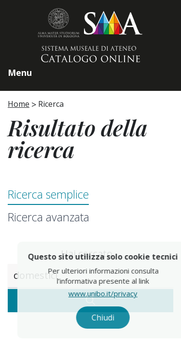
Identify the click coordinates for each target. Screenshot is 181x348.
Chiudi (112, 317)
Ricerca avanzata (48, 217)
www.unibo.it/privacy (112, 293)
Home (18, 104)
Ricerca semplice (48, 194)
